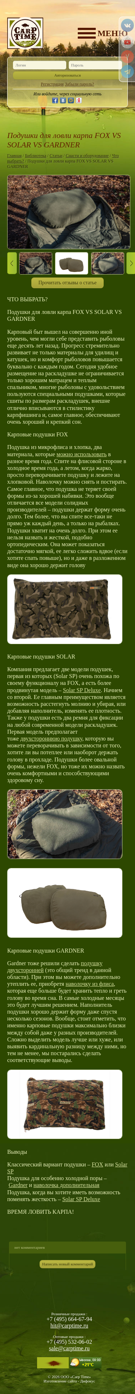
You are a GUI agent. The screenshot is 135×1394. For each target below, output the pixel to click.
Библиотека (35, 155)
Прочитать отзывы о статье (68, 282)
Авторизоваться (67, 75)
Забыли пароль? (79, 84)
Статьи (56, 155)
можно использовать (82, 454)
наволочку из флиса (90, 984)
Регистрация (52, 84)
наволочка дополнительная (66, 1185)
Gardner (18, 1185)
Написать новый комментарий (67, 1264)
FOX (97, 1164)
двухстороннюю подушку (51, 738)
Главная (14, 155)
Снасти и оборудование (87, 155)
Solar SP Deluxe (82, 690)
